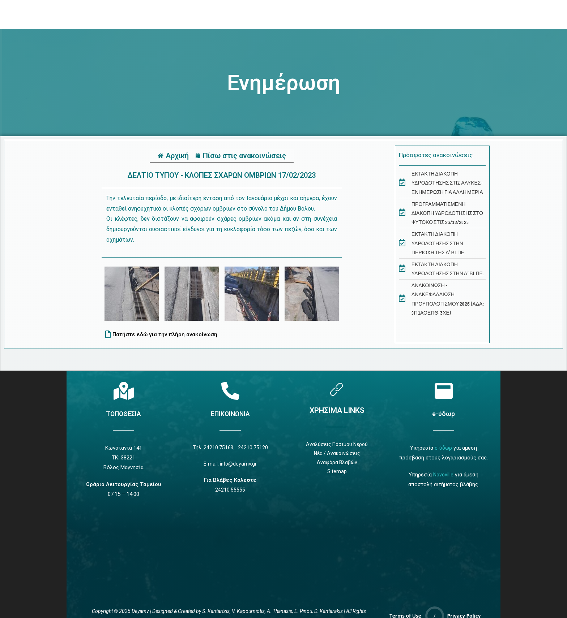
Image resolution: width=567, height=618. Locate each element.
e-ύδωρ (443, 413)
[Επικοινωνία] (230, 391)
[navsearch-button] (434, 14)
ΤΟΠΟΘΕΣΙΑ (124, 413)
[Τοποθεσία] (124, 391)
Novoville (443, 474)
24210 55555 (230, 491)
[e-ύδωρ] (444, 391)
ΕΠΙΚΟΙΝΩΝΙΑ (230, 413)
